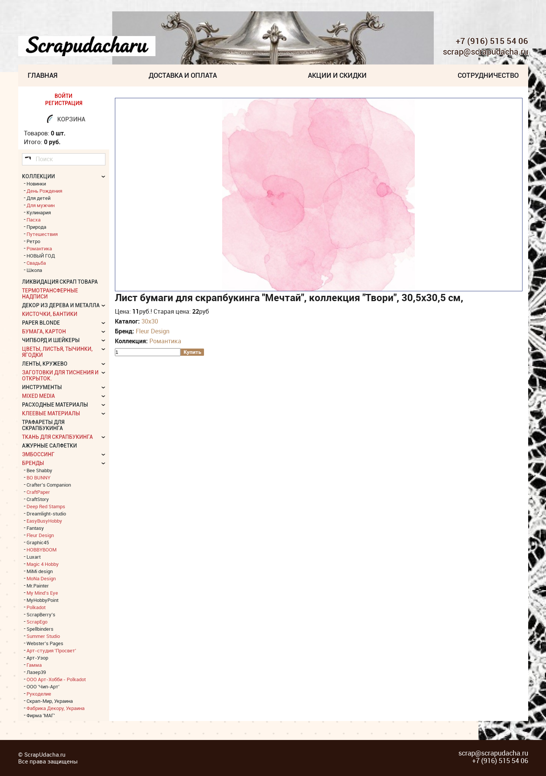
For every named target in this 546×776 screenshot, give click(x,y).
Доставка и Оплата (183, 75)
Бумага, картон (44, 331)
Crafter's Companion (49, 484)
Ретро (33, 241)
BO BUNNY (38, 477)
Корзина (71, 119)
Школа (34, 270)
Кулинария (39, 212)
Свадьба (36, 262)
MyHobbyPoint (42, 600)
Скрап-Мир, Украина (50, 700)
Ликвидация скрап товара (60, 282)
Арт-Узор (37, 657)
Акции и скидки (337, 75)
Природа (36, 226)
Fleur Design (152, 331)
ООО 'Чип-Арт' (43, 686)
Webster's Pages (45, 643)
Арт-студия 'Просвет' (51, 650)
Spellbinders (40, 628)
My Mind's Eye (42, 592)
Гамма (34, 664)
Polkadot (36, 607)
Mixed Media (38, 396)
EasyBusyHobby (44, 520)
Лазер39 (36, 672)
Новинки (36, 183)
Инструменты (42, 387)
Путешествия (42, 234)
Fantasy (35, 528)
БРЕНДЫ (33, 463)
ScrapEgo (37, 621)
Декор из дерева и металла (61, 305)
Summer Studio (43, 636)
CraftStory (38, 499)
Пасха (34, 219)
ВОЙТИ (63, 96)
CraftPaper (38, 492)
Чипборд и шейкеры (51, 340)
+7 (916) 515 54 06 (492, 41)
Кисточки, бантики (49, 314)
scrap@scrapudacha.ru (485, 52)
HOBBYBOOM (41, 549)
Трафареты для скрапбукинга (43, 425)
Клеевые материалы (51, 413)
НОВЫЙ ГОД (41, 255)
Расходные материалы (55, 405)
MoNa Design (41, 578)
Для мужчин (41, 205)
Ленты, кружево (44, 364)
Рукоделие (39, 693)
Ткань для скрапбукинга (57, 437)
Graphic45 (38, 542)
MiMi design (40, 571)
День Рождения (44, 190)
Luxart (34, 556)
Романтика (165, 341)
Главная (43, 75)
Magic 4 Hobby (43, 564)
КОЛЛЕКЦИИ (38, 176)
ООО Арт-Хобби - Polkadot (56, 679)
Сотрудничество (488, 75)
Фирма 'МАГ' (41, 715)
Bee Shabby (39, 470)
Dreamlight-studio (46, 513)
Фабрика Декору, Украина (56, 708)
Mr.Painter (38, 585)
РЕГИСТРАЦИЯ (63, 103)
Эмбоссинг (38, 454)
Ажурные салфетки (49, 446)
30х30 (149, 321)
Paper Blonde (41, 323)
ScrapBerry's (41, 614)
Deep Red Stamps (46, 506)
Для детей (38, 198)
